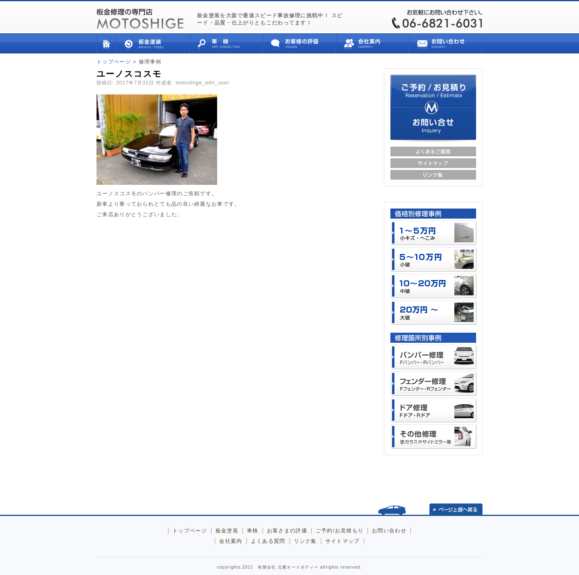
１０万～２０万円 (433, 286)
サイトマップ (433, 163)
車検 (226, 43)
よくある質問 (268, 541)
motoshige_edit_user (203, 83)
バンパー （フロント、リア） (433, 357)
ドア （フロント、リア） (433, 410)
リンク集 (433, 175)
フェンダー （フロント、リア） (433, 383)
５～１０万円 (433, 259)
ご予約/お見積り (433, 91)
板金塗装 (153, 43)
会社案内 (372, 43)
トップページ (106, 43)
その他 (433, 436)
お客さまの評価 (287, 531)
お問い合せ (446, 43)
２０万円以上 (433, 312)
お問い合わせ (389, 531)
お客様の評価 (299, 43)
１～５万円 (433, 233)
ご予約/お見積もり (339, 531)
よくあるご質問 (433, 151)
